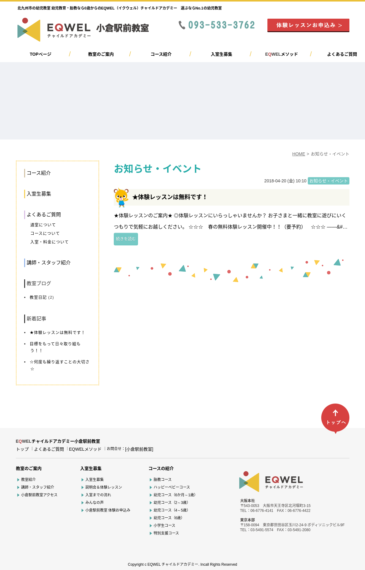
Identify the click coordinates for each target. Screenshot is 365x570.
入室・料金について (49, 242)
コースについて (45, 233)
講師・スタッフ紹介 (49, 262)
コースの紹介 (161, 468)
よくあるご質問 (342, 54)
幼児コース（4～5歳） (172, 510)
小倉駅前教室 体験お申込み (107, 510)
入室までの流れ (98, 495)
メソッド (281, 54)
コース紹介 (161, 54)
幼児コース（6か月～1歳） (176, 495)
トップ (22, 449)
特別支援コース (166, 533)
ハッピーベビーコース (172, 487)
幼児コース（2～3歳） (172, 503)
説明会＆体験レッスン (103, 487)
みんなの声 (94, 503)
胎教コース (163, 480)
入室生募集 (221, 54)
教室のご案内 (101, 54)
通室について (43, 224)
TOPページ (40, 54)
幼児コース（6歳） (169, 518)
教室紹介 (28, 480)
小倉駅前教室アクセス (39, 495)
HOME (298, 153)
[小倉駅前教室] (139, 449)
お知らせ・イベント (328, 180)
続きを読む (126, 239)
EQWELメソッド (85, 449)
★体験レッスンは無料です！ (57, 332)
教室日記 (38, 297)
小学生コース (164, 525)
